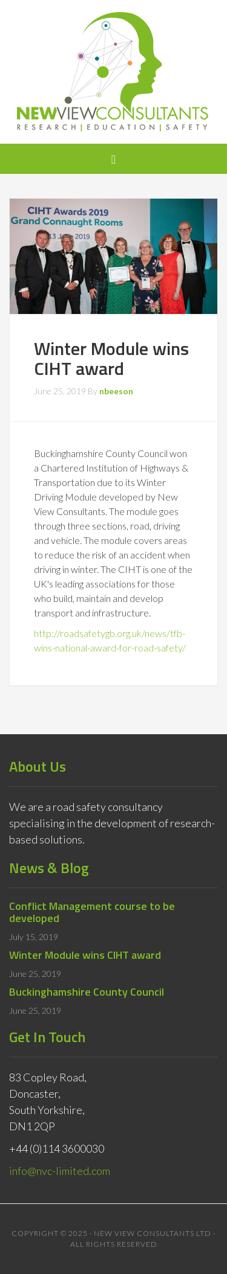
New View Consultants (113, 72)
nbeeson (116, 391)
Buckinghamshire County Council (86, 992)
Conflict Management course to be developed (92, 912)
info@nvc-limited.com (59, 1170)
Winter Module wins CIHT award (85, 955)
